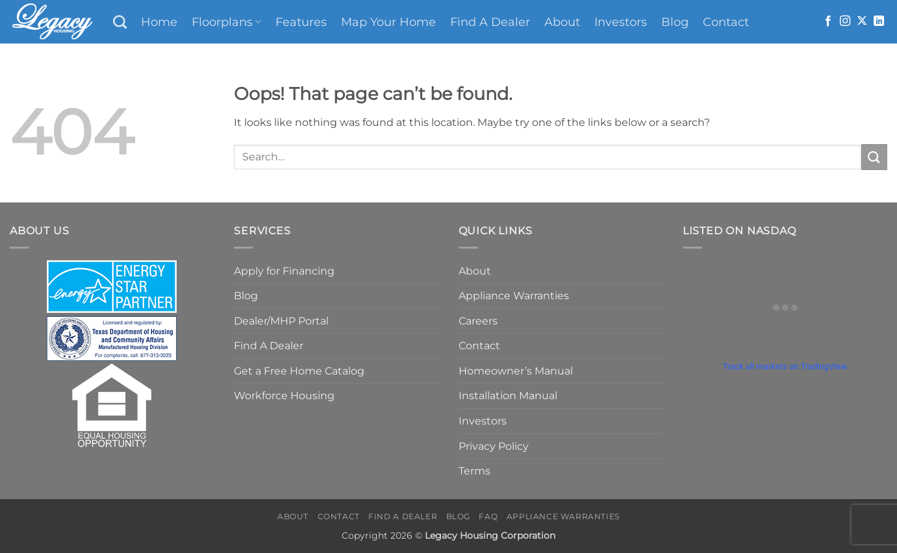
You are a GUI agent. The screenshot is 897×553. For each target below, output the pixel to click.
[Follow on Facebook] (828, 21)
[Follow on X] (862, 21)
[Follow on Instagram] (845, 21)
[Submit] (874, 156)
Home (159, 22)
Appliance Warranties (514, 295)
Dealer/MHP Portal (281, 321)
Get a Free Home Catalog (299, 371)
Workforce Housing (284, 395)
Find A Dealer (490, 22)
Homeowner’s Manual (516, 371)
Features (301, 22)
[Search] (120, 21)
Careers (478, 321)
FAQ (488, 516)
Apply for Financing (284, 271)
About (562, 22)
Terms (474, 471)
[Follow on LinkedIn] (879, 21)
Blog (675, 22)
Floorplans (226, 22)
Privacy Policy (494, 446)
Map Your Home (388, 22)
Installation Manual (508, 395)
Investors (620, 22)
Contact (726, 22)
